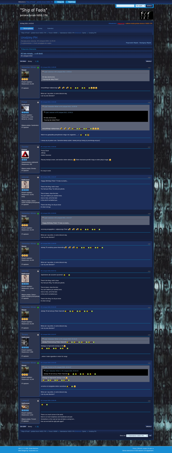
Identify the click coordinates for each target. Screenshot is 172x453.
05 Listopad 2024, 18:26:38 (48, 400)
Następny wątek (145, 43)
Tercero (25, 334)
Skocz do (122, 435)
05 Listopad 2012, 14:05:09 (48, 67)
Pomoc (135, 448)
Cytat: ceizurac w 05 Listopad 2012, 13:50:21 (58, 72)
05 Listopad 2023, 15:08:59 (48, 243)
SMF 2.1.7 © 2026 (23, 448)
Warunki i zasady (142, 448)
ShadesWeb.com (33, 450)
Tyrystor (25, 147)
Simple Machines (33, 448)
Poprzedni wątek (132, 43)
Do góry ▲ (151, 448)
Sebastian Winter (29, 67)
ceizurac (25, 177)
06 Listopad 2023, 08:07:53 (48, 271)
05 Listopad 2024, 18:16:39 (48, 362)
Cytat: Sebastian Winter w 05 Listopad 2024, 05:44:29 (60, 339)
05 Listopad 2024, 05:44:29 (48, 307)
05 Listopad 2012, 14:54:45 (48, 102)
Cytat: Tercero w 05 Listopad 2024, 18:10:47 (57, 367)
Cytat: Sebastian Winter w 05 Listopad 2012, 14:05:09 (60, 107)
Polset (24, 102)
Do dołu (23, 61)
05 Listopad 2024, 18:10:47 (48, 334)
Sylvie (84, 33)
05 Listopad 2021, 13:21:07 (48, 177)
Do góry (23, 426)
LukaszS (25, 400)
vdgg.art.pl (120, 23)
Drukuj (148, 61)
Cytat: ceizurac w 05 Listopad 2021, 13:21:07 (58, 218)
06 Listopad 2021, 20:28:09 (48, 213)
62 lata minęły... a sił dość (32, 54)
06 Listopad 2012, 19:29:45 (48, 146)
